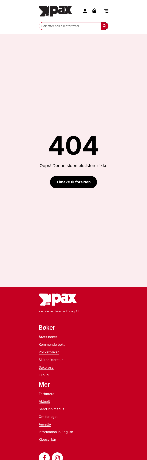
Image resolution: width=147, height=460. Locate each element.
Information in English (56, 432)
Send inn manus (51, 409)
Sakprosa (46, 367)
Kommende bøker (53, 344)
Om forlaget (48, 417)
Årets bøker (48, 337)
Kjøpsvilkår (47, 439)
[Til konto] (85, 11)
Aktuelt (44, 401)
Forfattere (46, 394)
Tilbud (44, 375)
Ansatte (45, 424)
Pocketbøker (49, 352)
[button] (106, 11)
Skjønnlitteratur (51, 360)
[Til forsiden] (55, 11)
